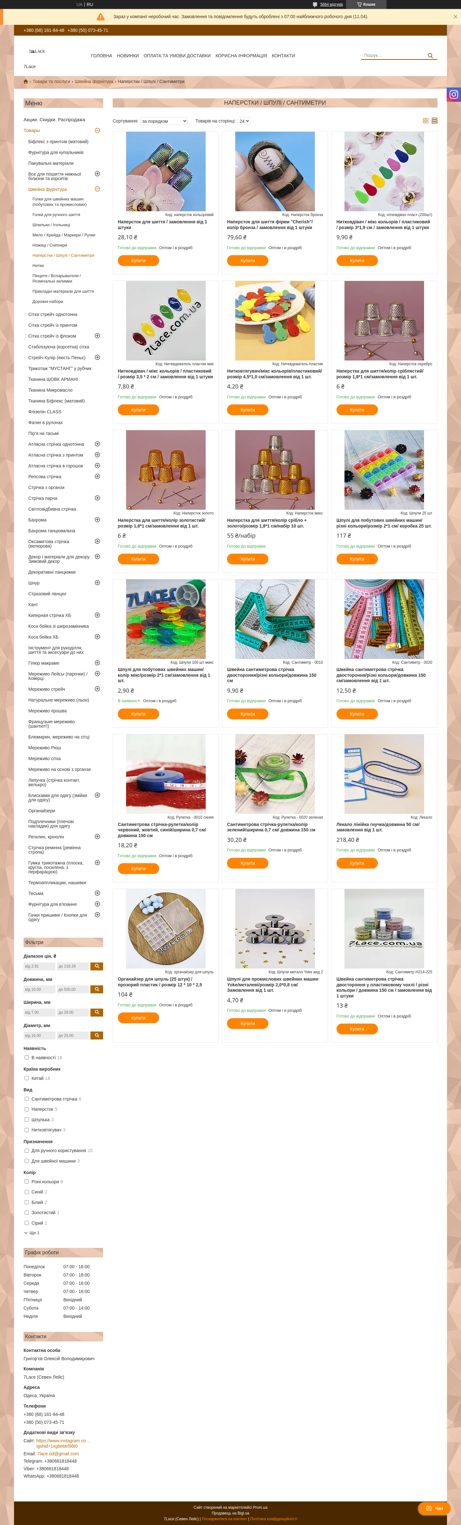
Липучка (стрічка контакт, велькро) (54, 782)
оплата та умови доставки (177, 55)
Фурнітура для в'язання (52, 904)
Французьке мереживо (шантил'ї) (51, 724)
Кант (33, 604)
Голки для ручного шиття (56, 214)
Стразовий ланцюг (47, 593)
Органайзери (41, 810)
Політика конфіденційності (273, 1519)
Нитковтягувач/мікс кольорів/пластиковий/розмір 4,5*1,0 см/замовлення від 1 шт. (274, 373)
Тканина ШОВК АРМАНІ (53, 379)
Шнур (33, 582)
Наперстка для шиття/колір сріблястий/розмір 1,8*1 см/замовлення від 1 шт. (380, 373)
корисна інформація (241, 55)
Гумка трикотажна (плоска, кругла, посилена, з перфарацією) (55, 867)
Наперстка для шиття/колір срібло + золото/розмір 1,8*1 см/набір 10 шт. (267, 523)
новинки (128, 55)
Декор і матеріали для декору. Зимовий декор (59, 559)
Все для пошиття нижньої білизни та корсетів (54, 176)
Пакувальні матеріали (51, 163)
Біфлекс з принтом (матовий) (58, 141)
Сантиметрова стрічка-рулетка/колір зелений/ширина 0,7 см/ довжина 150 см (271, 827)
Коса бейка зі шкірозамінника (58, 626)
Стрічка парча (42, 498)
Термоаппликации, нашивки (57, 882)
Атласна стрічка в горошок (55, 465)
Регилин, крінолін (46, 836)
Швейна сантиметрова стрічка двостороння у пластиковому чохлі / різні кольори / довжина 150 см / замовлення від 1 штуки (384, 987)
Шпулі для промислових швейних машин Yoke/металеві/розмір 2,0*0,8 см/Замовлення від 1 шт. (272, 984)
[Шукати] (430, 56)
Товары (32, 130)
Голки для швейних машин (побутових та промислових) (59, 202)
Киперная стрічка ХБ (49, 615)
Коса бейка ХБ (43, 637)
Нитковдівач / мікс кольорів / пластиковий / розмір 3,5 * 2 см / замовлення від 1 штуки (165, 373)
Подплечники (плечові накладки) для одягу (51, 824)
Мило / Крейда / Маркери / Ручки (64, 235)
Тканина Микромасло (50, 390)
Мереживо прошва (47, 710)
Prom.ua (260, 1507)
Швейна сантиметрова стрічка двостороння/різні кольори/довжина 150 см (271, 675)
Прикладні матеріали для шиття (63, 291)
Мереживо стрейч (46, 689)
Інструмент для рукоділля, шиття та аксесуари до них (56, 650)
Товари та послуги (51, 81)
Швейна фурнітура (94, 81)
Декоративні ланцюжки (51, 572)
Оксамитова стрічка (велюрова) (48, 544)
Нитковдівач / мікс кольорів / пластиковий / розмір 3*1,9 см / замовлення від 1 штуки (383, 224)
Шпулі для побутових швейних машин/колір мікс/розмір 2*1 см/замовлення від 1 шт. (164, 675)
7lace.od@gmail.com (58, 1453)
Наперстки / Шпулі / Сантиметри (63, 255)
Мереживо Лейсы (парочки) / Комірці (58, 676)
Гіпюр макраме (43, 663)
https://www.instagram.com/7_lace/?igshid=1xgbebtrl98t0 (63, 1443)
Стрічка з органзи (46, 487)
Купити (138, 260)
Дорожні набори (47, 301)
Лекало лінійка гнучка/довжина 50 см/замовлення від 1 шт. (378, 827)
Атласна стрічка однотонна (56, 444)
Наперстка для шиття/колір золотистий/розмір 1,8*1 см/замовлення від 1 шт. (161, 523)
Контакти (283, 55)
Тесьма (35, 893)
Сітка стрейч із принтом (52, 325)
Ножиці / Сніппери (49, 245)
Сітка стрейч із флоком (52, 336)
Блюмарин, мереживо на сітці (58, 736)
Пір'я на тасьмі (43, 433)
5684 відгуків (331, 4)
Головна (101, 55)
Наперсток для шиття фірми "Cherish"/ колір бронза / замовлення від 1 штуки (270, 224)
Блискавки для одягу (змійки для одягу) (57, 797)
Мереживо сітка (44, 758)
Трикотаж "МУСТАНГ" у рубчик (59, 368)
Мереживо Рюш (44, 747)
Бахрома (37, 519)
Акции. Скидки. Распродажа (54, 119)
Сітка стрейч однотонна (52, 314)
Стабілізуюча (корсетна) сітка (58, 346)
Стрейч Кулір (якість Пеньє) (57, 357)
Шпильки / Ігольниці (51, 224)
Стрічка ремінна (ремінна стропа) (54, 850)
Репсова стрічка (44, 476)
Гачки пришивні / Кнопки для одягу (57, 917)
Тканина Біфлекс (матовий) (56, 400)
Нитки (38, 265)
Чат (434, 1508)
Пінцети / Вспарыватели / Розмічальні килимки (56, 278)
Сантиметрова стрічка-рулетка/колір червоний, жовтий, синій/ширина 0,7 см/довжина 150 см (162, 830)
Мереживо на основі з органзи (59, 769)
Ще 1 (34, 1232)
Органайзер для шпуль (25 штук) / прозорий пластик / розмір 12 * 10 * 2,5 (160, 981)
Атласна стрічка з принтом (55, 455)
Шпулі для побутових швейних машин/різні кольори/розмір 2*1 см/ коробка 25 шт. (384, 523)
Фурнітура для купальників (55, 152)
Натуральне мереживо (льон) (58, 700)
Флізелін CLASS (44, 411)
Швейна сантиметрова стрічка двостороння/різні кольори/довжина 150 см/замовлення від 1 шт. (381, 675)
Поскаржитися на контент (224, 1519)
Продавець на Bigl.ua (230, 1513)
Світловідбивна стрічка (52, 509)
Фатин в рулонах (45, 422)
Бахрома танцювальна (51, 530)
